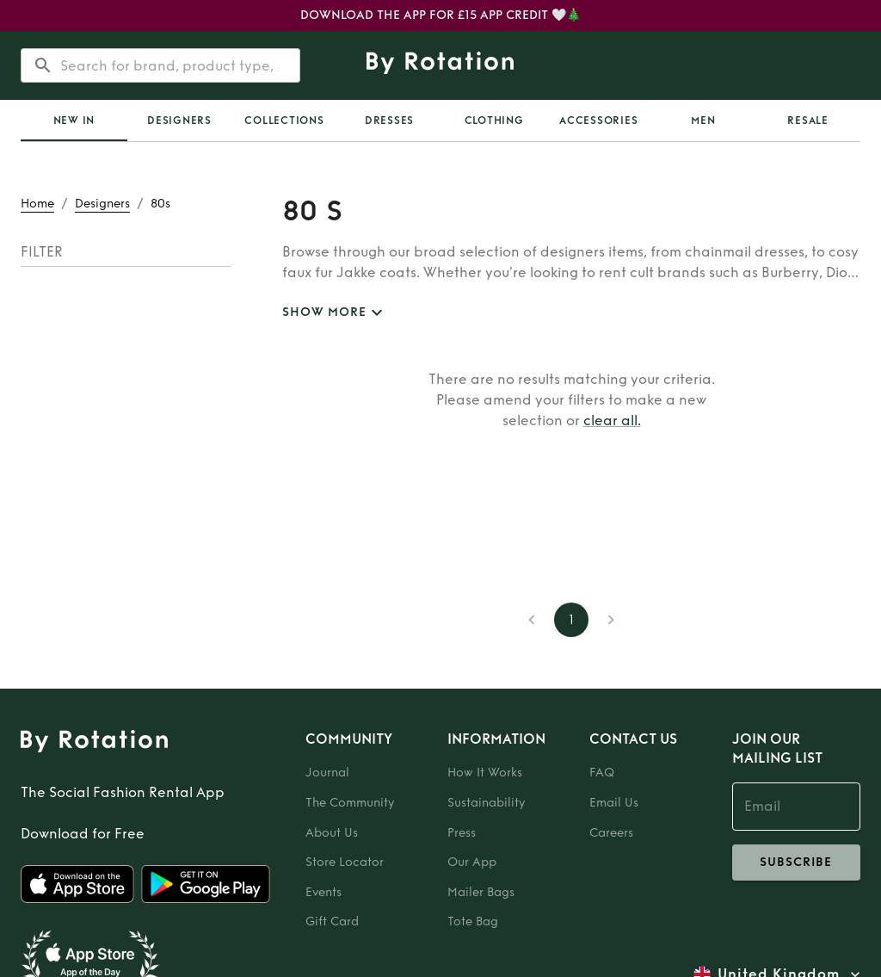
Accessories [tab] (598, 120)
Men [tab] (703, 120)
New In (74, 120)
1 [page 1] (571, 620)
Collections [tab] (283, 120)
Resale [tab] (808, 120)
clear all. (612, 420)
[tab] (74, 120)
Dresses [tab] (389, 120)
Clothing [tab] (494, 120)
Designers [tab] (179, 120)
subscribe (796, 862)
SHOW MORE (334, 313)
